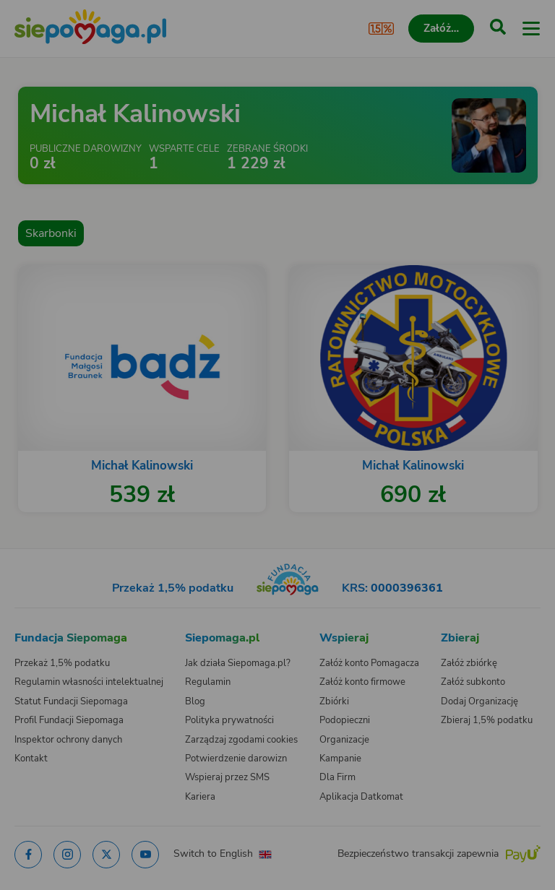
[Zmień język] (40, 540)
